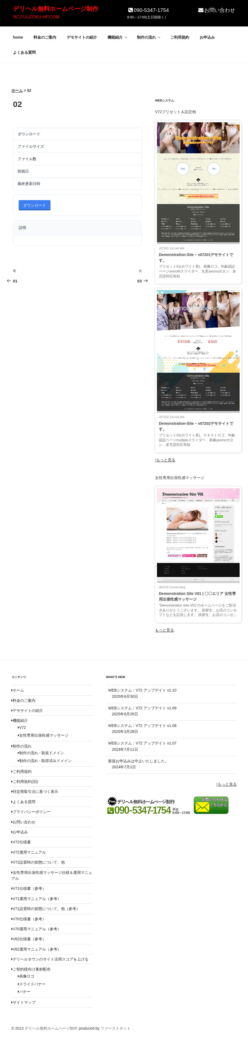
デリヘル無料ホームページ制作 (55, 8)
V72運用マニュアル (28, 852)
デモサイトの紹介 (82, 37)
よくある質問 (24, 52)
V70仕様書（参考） (28, 919)
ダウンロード (34, 205)
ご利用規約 (179, 37)
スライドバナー (32, 984)
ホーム (17, 690)
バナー (24, 991)
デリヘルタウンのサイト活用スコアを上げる (49, 959)
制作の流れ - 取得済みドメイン (45, 761)
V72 (22, 727)
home (18, 37)
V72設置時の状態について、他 (38, 862)
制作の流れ (149, 37)
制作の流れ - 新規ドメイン (41, 753)
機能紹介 (118, 37)
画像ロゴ (26, 976)
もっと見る (165, 460)
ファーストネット (115, 1028)
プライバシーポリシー (31, 812)
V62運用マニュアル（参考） (36, 949)
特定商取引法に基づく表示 (34, 791)
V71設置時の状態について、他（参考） (45, 909)
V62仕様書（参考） (28, 939)
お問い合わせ (216, 10)
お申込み (207, 37)
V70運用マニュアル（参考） (36, 929)
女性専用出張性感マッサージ (43, 735)
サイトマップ (23, 1002)
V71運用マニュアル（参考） (36, 899)
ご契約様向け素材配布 (31, 969)
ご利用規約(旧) (24, 781)
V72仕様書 (21, 842)
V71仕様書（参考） (28, 888)
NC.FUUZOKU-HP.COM (36, 17)
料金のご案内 (44, 37)
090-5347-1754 (148, 10)
